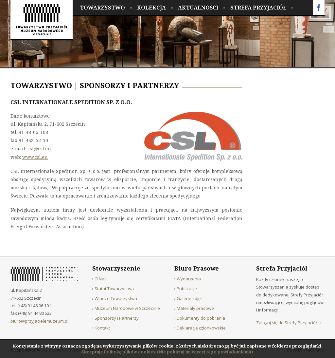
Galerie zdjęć (190, 298)
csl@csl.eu (39, 148)
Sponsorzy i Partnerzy (129, 85)
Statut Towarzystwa (114, 289)
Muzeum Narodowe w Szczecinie (127, 308)
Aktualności (198, 7)
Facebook (318, 7)
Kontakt (102, 328)
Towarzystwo (102, 7)
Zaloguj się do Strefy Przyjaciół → (289, 323)
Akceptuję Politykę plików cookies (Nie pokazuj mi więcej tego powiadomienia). (168, 352)
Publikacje (187, 289)
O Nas (101, 279)
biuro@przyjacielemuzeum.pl (39, 321)
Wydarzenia (189, 279)
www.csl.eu (35, 157)
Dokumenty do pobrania (201, 318)
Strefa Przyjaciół (258, 7)
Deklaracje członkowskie (201, 328)
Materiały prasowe (195, 308)
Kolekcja (151, 7)
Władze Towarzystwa (116, 298)
